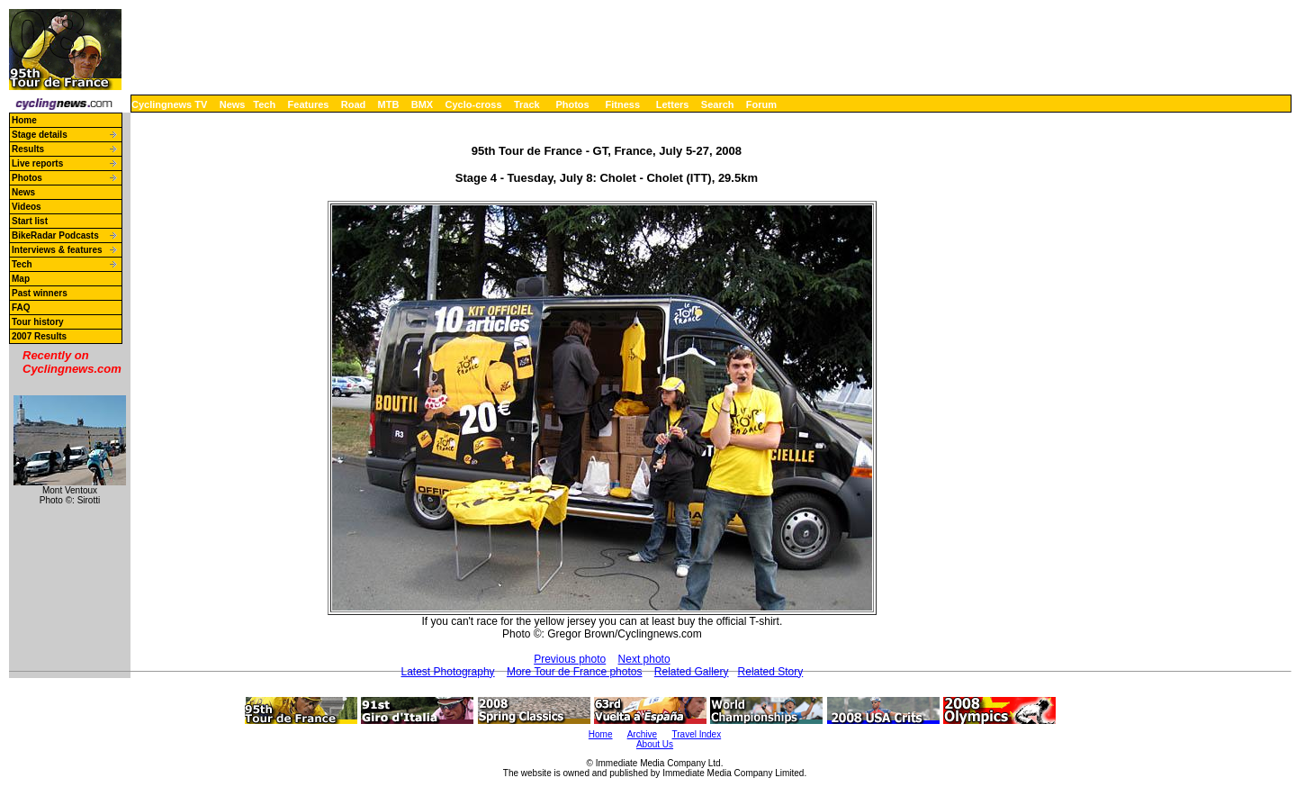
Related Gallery (691, 671)
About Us (654, 744)
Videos (26, 207)
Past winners (40, 293)
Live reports (37, 163)
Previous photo (570, 659)
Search (717, 104)
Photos (572, 104)
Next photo (644, 659)
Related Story (771, 671)
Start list (30, 221)
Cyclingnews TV (169, 104)
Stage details (40, 135)
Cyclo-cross (474, 104)
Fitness (622, 104)
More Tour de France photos (575, 671)
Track (527, 104)
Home (24, 120)
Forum (761, 104)
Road (353, 104)
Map (21, 279)
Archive (642, 734)
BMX (422, 104)
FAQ (21, 307)
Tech (264, 104)
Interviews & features (57, 250)
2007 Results (39, 336)
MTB (389, 104)
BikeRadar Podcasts (55, 235)
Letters (672, 104)
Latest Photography (448, 671)
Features (308, 104)
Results (28, 149)
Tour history (38, 322)
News (233, 104)
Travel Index (697, 734)
